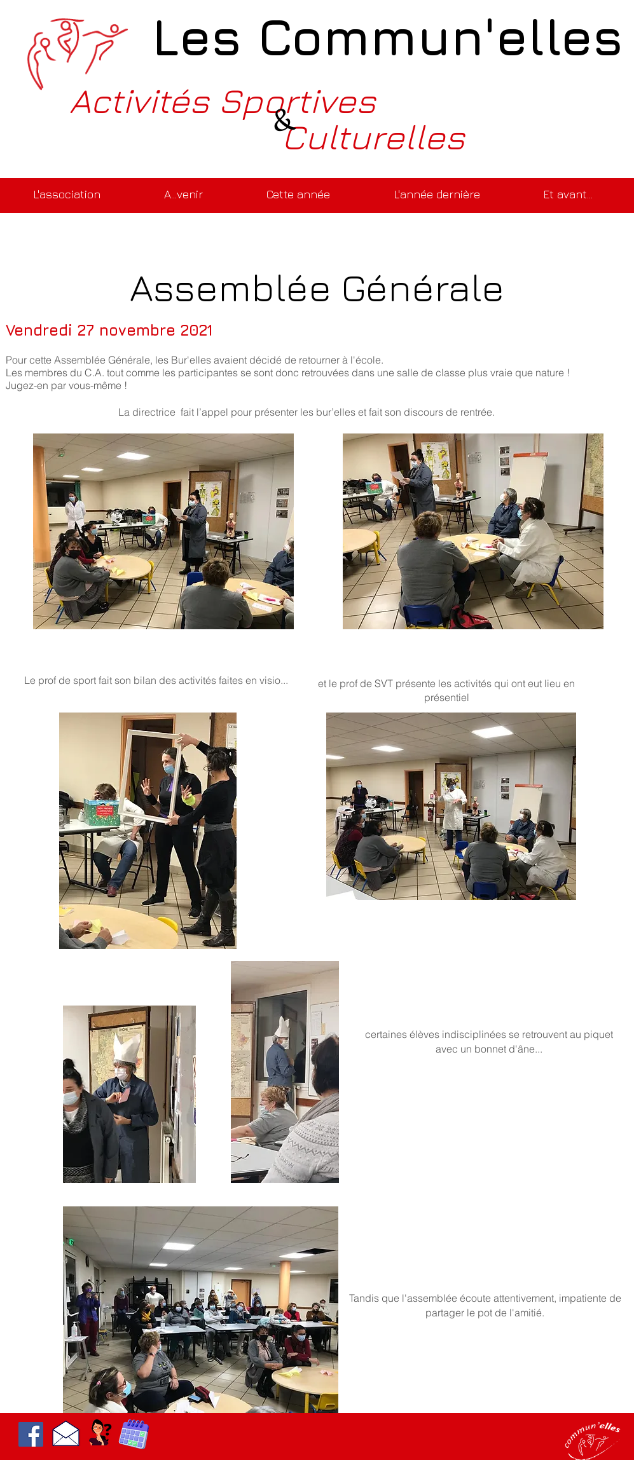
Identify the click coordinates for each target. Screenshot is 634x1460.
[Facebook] (30, 1434)
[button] (183, 188)
